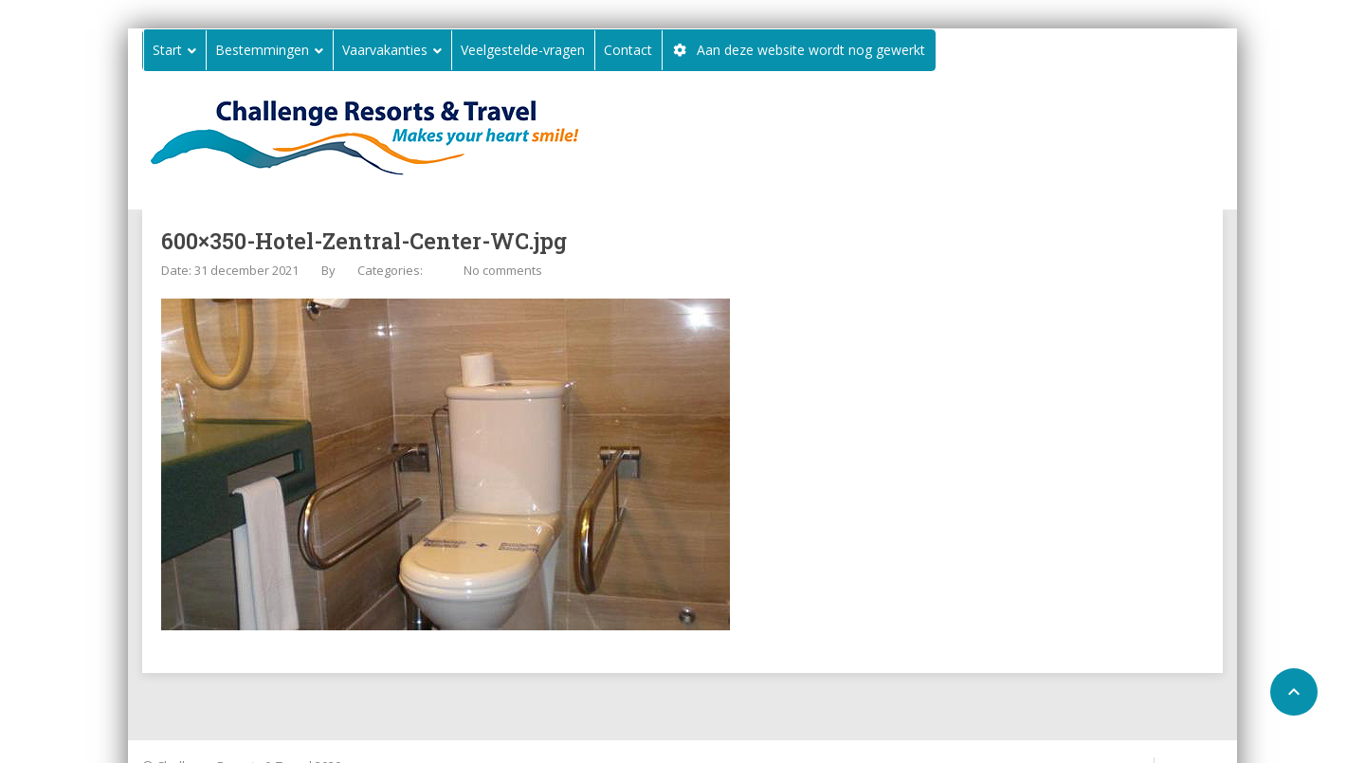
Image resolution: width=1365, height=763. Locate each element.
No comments (503, 270)
